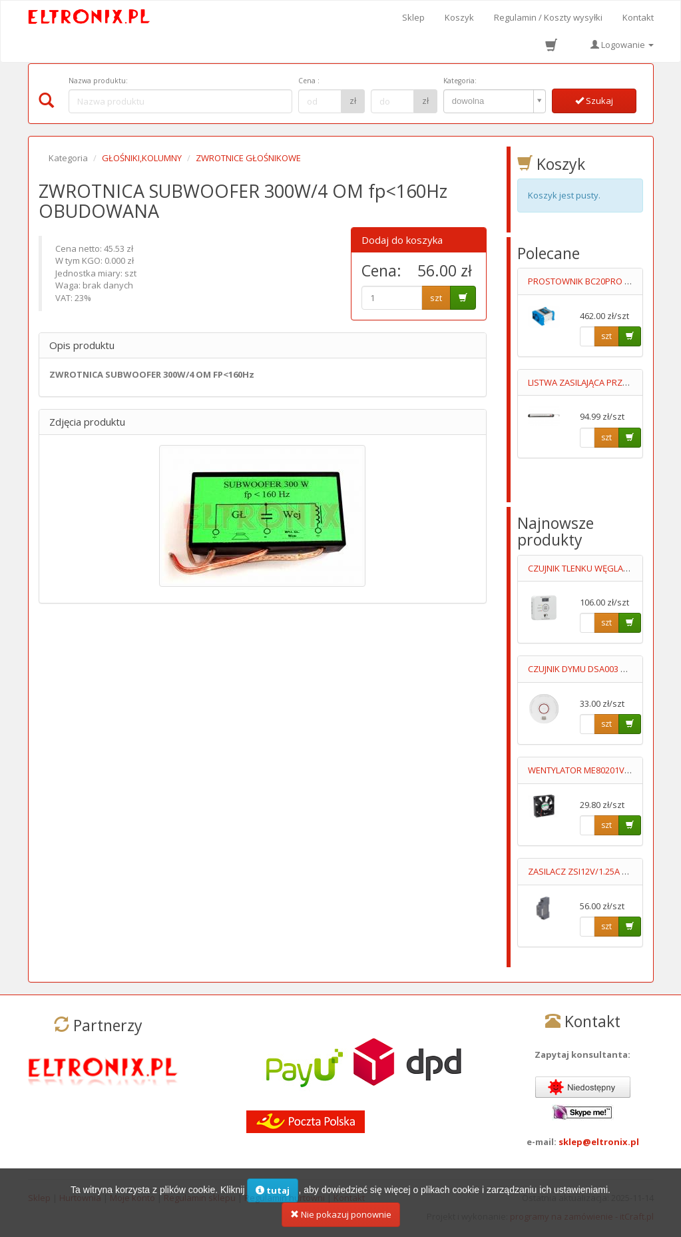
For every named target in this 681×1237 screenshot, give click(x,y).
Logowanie (622, 45)
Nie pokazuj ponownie (340, 1221)
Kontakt (638, 17)
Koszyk (459, 17)
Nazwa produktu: (98, 80)
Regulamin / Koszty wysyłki (548, 17)
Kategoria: (460, 80)
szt (436, 298)
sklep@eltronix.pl (599, 1142)
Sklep (413, 17)
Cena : (309, 80)
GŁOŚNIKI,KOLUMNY (142, 158)
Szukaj (594, 101)
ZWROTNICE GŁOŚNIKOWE (248, 158)
